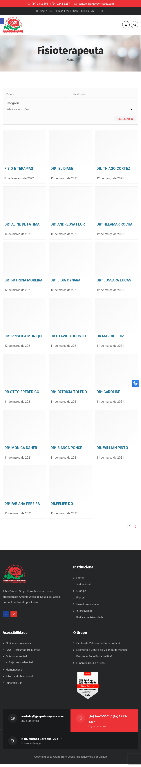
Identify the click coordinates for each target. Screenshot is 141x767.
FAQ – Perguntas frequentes (23, 652)
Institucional (83, 587)
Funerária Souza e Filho (90, 666)
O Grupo (81, 594)
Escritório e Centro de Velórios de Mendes (102, 652)
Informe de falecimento (20, 679)
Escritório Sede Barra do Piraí (94, 659)
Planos (80, 600)
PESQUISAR (125, 120)
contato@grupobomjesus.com (42, 719)
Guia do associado (87, 607)
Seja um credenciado (21, 665)
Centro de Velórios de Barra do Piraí (98, 646)
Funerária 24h (14, 685)
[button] (2, 21)
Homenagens (14, 672)
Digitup (103, 759)
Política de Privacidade (89, 620)
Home (70, 59)
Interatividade (84, 613)
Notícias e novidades (18, 646)
